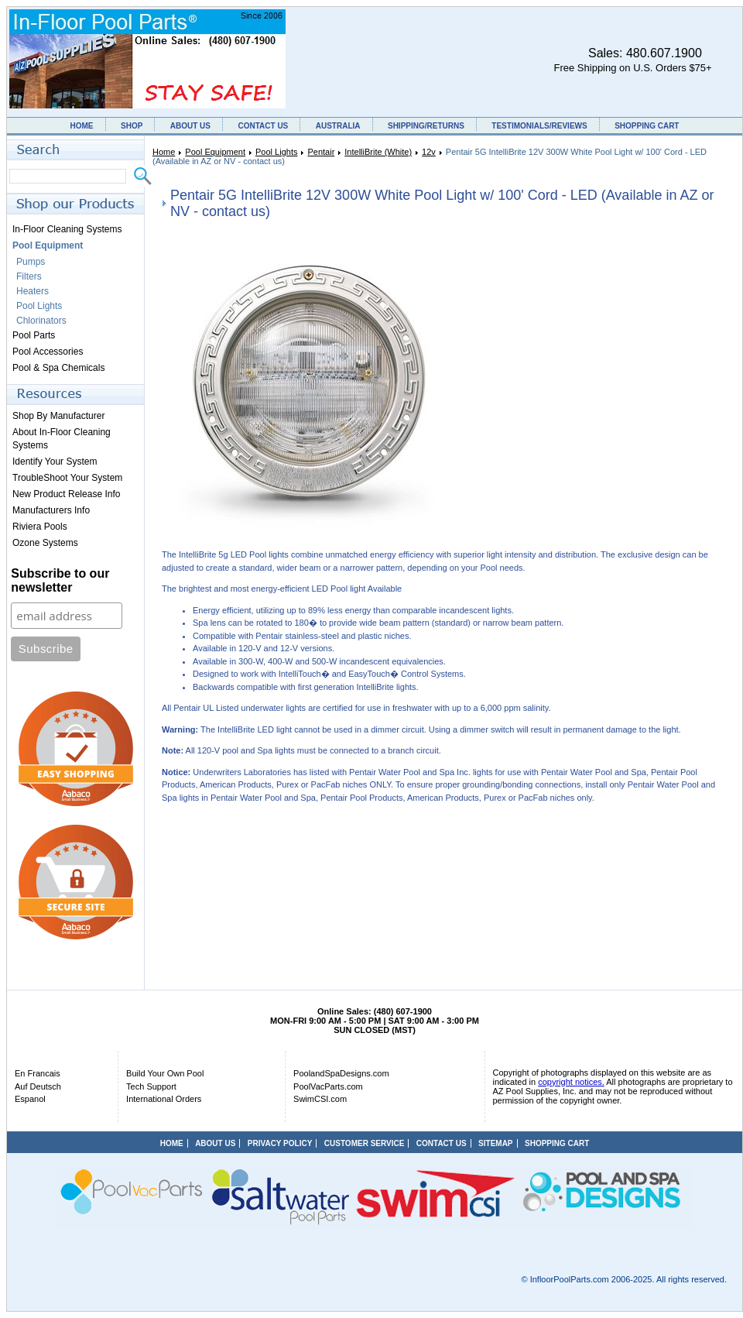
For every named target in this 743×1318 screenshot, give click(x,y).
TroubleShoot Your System (67, 477)
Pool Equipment (215, 151)
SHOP (131, 126)
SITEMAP (495, 1143)
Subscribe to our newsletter (60, 580)
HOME (82, 126)
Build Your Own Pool (165, 1073)
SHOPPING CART (647, 126)
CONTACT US (263, 126)
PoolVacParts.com (328, 1086)
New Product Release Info (66, 494)
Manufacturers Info (51, 510)
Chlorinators (41, 320)
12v (429, 151)
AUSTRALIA (338, 126)
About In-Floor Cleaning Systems (61, 439)
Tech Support (151, 1086)
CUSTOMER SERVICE (364, 1143)
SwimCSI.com (320, 1098)
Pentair (320, 151)
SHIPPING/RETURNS (426, 126)
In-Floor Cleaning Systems (67, 229)
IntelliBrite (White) (378, 151)
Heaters (32, 291)
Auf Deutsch (38, 1086)
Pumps (30, 261)
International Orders (163, 1098)
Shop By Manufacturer (58, 415)
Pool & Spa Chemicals (58, 367)
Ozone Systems (45, 542)
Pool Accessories (47, 351)
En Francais (37, 1073)
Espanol (30, 1098)
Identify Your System (54, 461)
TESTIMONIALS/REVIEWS (539, 126)
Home (163, 151)
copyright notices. (571, 1081)
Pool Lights (276, 151)
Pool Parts (33, 335)
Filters (29, 276)
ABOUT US (190, 126)
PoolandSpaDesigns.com (341, 1073)
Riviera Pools (39, 526)
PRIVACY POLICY (280, 1143)
